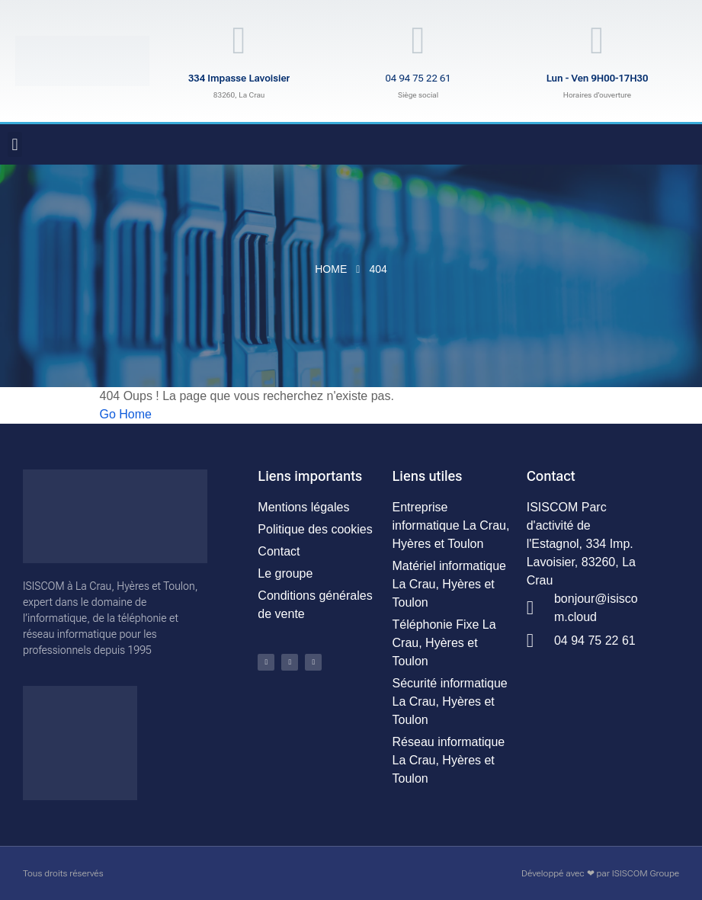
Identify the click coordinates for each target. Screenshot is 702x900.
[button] (15, 144)
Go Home (126, 414)
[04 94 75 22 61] (418, 40)
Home (331, 269)
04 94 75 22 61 (418, 78)
